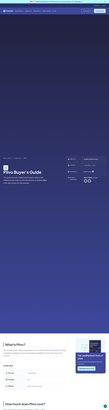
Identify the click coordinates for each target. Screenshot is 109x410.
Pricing (54, 11)
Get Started (100, 11)
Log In (104, 5)
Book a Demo (87, 11)
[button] (97, 5)
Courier (96, 159)
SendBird (86, 159)
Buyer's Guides (47, 11)
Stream (91, 159)
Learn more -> (78, 1)
